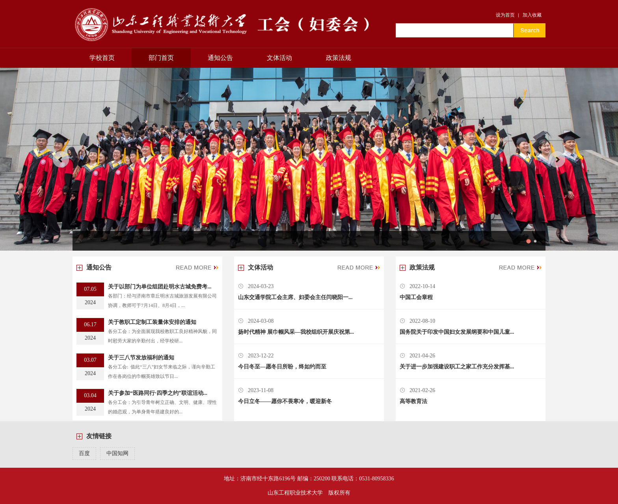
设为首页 (505, 15)
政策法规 (338, 57)
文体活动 (279, 57)
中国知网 (117, 453)
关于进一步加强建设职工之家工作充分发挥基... (457, 367)
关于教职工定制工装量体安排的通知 (152, 322)
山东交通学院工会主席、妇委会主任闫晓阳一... (295, 297)
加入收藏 (532, 15)
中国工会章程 (416, 297)
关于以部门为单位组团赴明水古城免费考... (160, 287)
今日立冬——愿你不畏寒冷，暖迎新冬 (285, 401)
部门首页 (161, 57)
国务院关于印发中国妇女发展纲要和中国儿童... (457, 332)
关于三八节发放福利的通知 (141, 358)
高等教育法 (413, 401)
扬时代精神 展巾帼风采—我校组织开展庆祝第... (296, 332)
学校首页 (102, 57)
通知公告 (220, 57)
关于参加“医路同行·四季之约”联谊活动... (157, 393)
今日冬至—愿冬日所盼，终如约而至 (282, 367)
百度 (84, 453)
